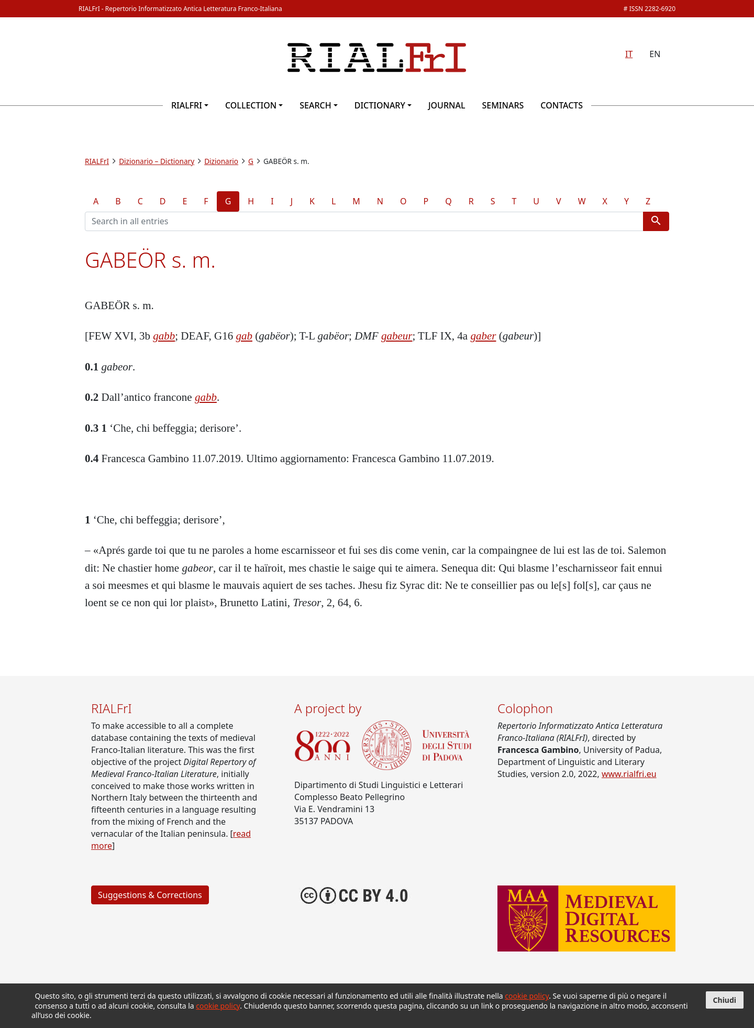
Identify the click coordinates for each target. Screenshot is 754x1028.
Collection (250, 105)
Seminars (503, 105)
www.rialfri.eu (629, 774)
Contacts (561, 105)
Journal (446, 105)
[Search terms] (364, 221)
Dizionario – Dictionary (156, 161)
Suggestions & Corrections (150, 895)
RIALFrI (186, 105)
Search (315, 105)
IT (629, 54)
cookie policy (527, 996)
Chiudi (724, 1000)
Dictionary (379, 105)
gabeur (397, 336)
